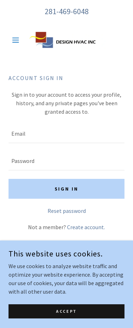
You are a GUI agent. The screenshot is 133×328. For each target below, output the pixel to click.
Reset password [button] (67, 210)
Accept (66, 311)
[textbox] (66, 133)
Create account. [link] (86, 227)
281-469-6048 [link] (67, 11)
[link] (66, 40)
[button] (17, 40)
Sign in (67, 189)
